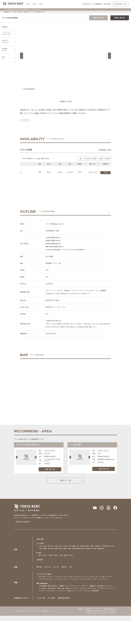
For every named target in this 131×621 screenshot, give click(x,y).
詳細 (105, 173)
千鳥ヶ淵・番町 (43, 551)
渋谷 (79, 549)
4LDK (108, 159)
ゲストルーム (42, 596)
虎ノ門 (61, 549)
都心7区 (64, 570)
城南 (71, 551)
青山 (52, 549)
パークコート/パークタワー (75, 582)
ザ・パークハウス (90, 582)
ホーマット (104, 579)
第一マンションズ (44, 582)
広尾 (49, 549)
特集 (40, 4)
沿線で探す (40, 563)
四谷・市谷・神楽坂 (54, 551)
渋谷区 (44, 558)
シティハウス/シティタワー (58, 582)
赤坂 (56, 549)
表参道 (83, 549)
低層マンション (83, 596)
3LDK (101, 159)
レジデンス (47, 570)
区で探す (39, 556)
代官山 (93, 549)
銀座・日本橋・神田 (104, 551)
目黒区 (66, 558)
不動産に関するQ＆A (64, 603)
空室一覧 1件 (98, 18)
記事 (34, 4)
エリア (71, 570)
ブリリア (111, 582)
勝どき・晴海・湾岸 (91, 551)
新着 (64, 594)
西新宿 (67, 551)
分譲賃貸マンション (64, 591)
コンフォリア (80, 579)
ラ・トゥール (50, 579)
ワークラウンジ (105, 594)
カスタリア (96, 579)
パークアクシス (59, 579)
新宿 (63, 551)
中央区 (61, 558)
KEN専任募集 (42, 591)
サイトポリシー (37, 616)
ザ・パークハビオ (70, 579)
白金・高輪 (73, 549)
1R (81, 159)
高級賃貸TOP (7, 12)
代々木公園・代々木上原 (109, 549)
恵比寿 (88, 549)
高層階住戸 (94, 591)
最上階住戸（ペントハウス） (107, 591)
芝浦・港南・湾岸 (79, 551)
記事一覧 (39, 570)
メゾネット (51, 596)
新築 (60, 594)
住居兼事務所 (108, 596)
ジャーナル (56, 570)
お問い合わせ (119, 18)
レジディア (89, 579)
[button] (21, 56)
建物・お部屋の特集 (42, 589)
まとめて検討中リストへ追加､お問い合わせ (36, 159)
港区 (40, 558)
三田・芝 (66, 549)
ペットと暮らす (43, 594)
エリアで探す (14, 12)
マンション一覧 (41, 603)
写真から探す (40, 542)
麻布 (45, 549)
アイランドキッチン (61, 596)
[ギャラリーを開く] (65, 101)
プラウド (104, 582)
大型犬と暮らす (53, 594)
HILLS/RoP (42, 579)
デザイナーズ (86, 591)
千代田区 (50, 558)
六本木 (41, 549)
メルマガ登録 (52, 603)
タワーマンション (76, 591)
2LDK (94, 159)
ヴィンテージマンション (96, 596)
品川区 (71, 558)
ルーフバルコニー (73, 596)
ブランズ (98, 582)
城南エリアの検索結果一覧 (24, 12)
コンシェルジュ (25, 120)
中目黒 (98, 549)
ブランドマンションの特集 (44, 577)
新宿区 (56, 558)
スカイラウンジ (94, 594)
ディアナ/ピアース (44, 584)
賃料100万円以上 (52, 591)
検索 (27, 4)
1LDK (87, 159)
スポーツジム (85, 594)
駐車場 (68, 594)
